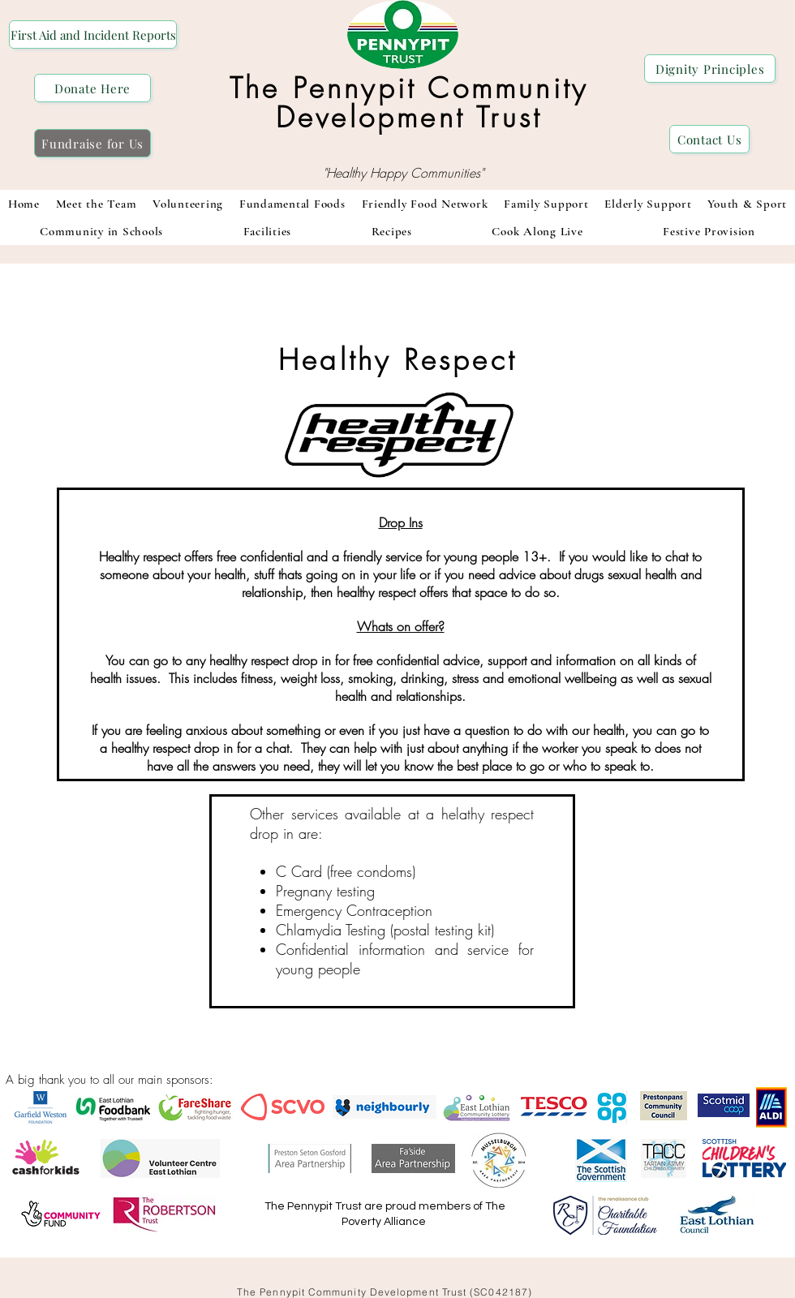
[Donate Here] (92, 88)
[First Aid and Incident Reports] (93, 34)
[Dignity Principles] (710, 68)
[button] (292, 203)
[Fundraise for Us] (92, 143)
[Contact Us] (709, 139)
